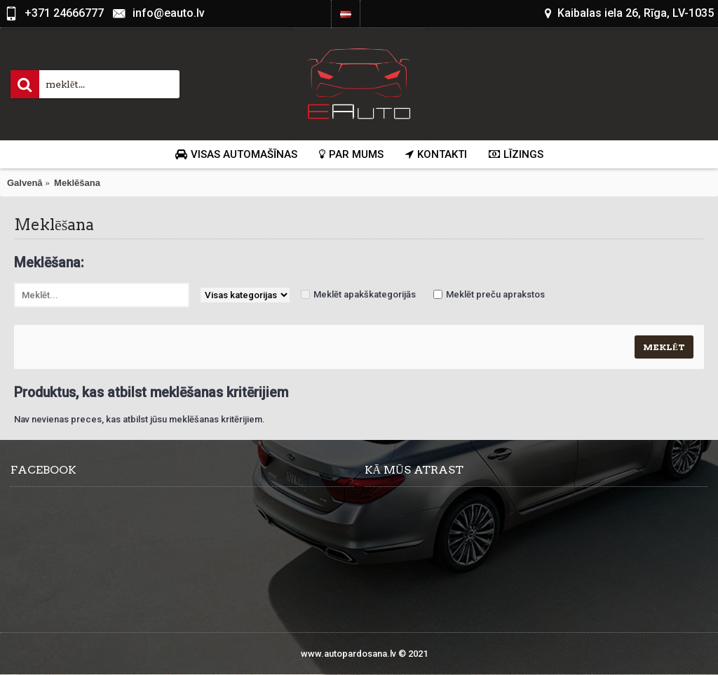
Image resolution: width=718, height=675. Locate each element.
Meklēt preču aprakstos (495, 294)
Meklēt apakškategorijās (364, 294)
